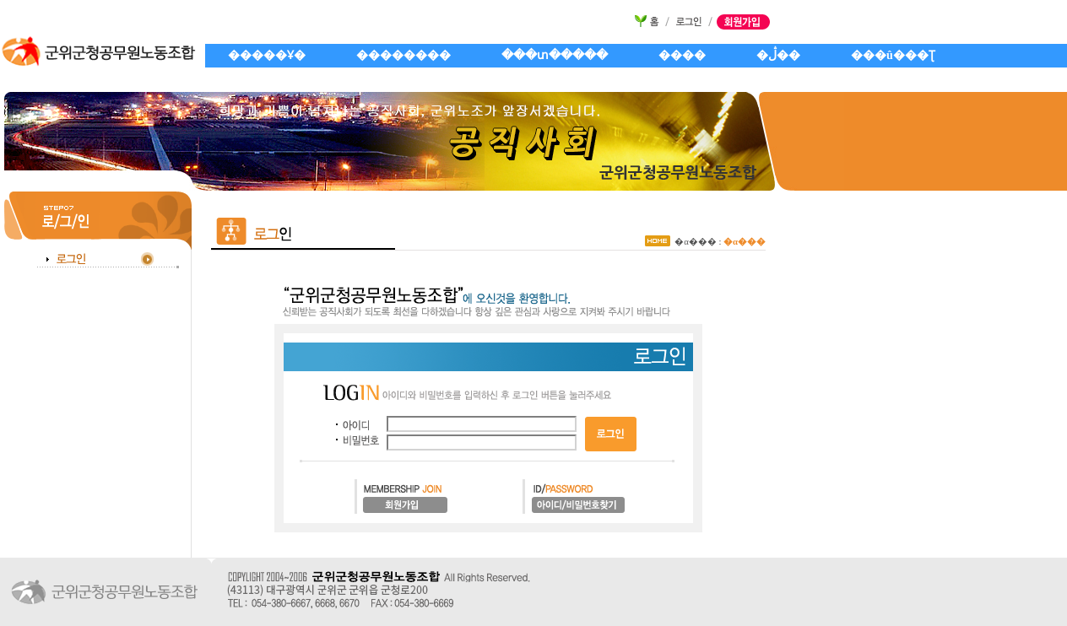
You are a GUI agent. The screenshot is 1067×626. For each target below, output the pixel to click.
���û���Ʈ (893, 55)
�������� (403, 55)
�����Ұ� (267, 55)
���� (682, 55)
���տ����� (554, 55)
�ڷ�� (778, 55)
